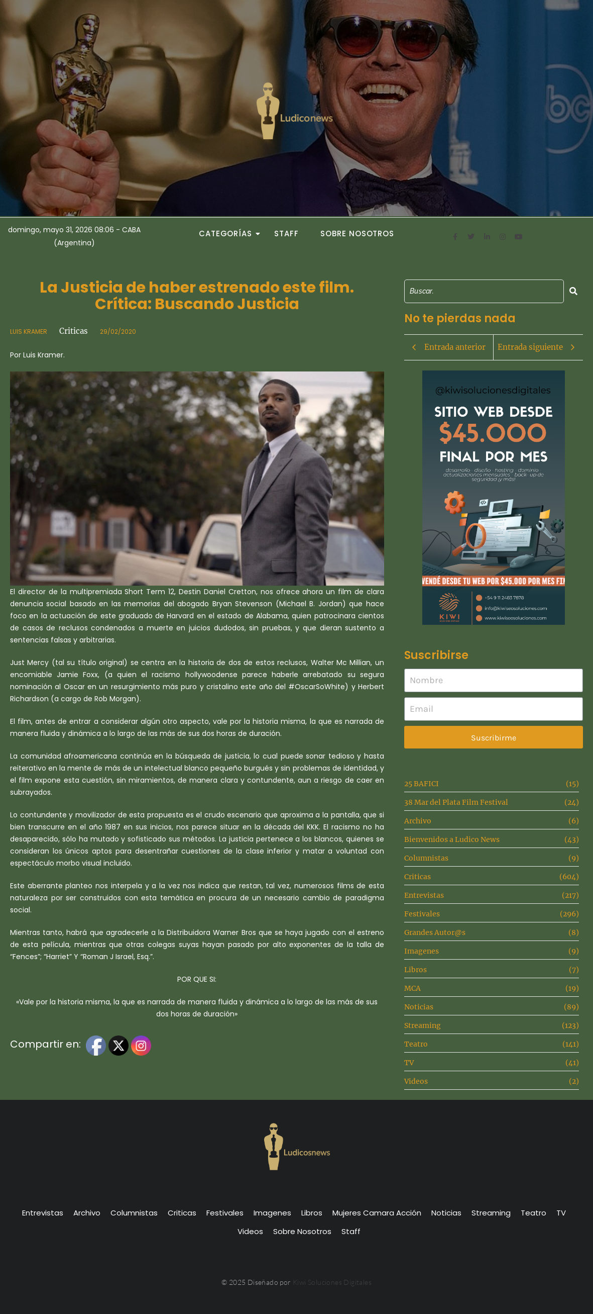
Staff (286, 233)
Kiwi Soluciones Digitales (332, 1282)
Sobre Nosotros (357, 233)
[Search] (484, 291)
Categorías (228, 233)
